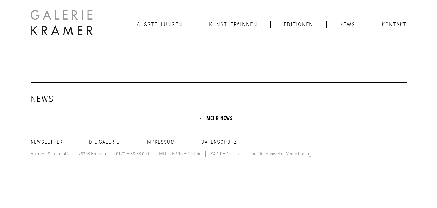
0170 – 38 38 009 (132, 153)
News (347, 24)
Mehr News (219, 118)
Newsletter (47, 141)
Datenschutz (219, 141)
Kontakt (394, 24)
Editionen (298, 24)
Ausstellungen (159, 24)
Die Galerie (104, 141)
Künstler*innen (233, 24)
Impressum (160, 141)
